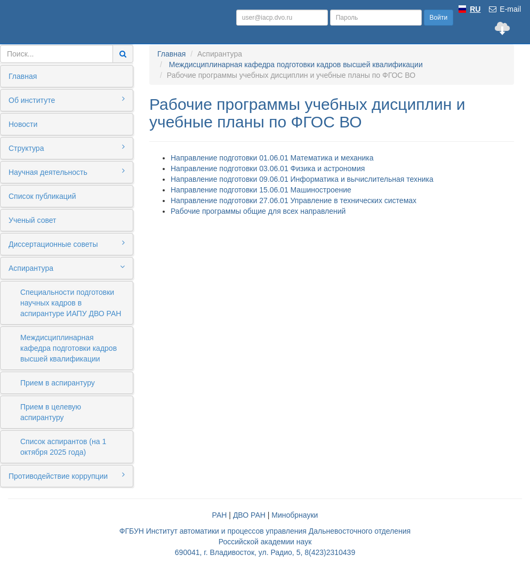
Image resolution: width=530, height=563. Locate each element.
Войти (439, 17)
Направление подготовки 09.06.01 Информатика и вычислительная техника (302, 179)
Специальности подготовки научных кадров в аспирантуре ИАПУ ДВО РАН (70, 303)
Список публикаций (42, 196)
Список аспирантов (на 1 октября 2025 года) (63, 446)
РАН (219, 515)
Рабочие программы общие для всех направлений (258, 211)
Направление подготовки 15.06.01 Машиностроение (261, 190)
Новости (23, 124)
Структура (67, 147)
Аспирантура (67, 267)
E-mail (504, 9)
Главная (23, 76)
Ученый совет (32, 220)
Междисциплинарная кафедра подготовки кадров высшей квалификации (68, 348)
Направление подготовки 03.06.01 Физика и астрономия (268, 168)
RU (475, 9)
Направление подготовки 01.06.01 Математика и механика (272, 158)
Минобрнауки (294, 515)
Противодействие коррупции (67, 475)
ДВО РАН (249, 515)
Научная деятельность (67, 171)
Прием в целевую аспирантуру (50, 412)
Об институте (67, 99)
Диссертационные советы (67, 243)
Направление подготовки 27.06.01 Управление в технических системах (293, 200)
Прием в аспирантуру (57, 383)
